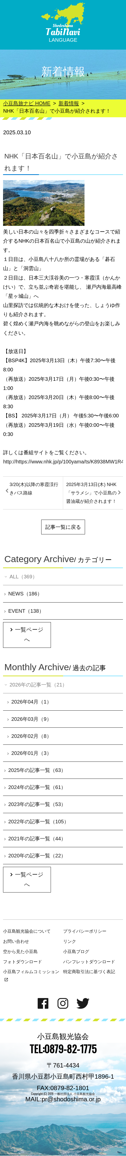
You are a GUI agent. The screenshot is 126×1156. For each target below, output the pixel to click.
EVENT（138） (24, 611)
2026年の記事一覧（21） (35, 684)
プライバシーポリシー (84, 931)
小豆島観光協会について (27, 931)
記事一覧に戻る (63, 527)
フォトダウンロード (22, 961)
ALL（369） (20, 576)
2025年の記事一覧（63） (35, 770)
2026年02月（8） (29, 736)
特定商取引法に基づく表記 (89, 971)
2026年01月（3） (29, 753)
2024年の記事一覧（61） (35, 787)
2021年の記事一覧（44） (35, 838)
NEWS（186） (23, 593)
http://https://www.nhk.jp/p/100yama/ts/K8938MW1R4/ (64, 461)
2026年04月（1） (29, 702)
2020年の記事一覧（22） (35, 855)
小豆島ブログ (76, 951)
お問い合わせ (16, 941)
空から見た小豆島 (20, 951)
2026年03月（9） (29, 719)
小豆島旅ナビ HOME (26, 103)
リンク (69, 941)
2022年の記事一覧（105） (36, 821)
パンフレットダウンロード (89, 961)
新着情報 (69, 103)
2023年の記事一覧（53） (35, 804)
